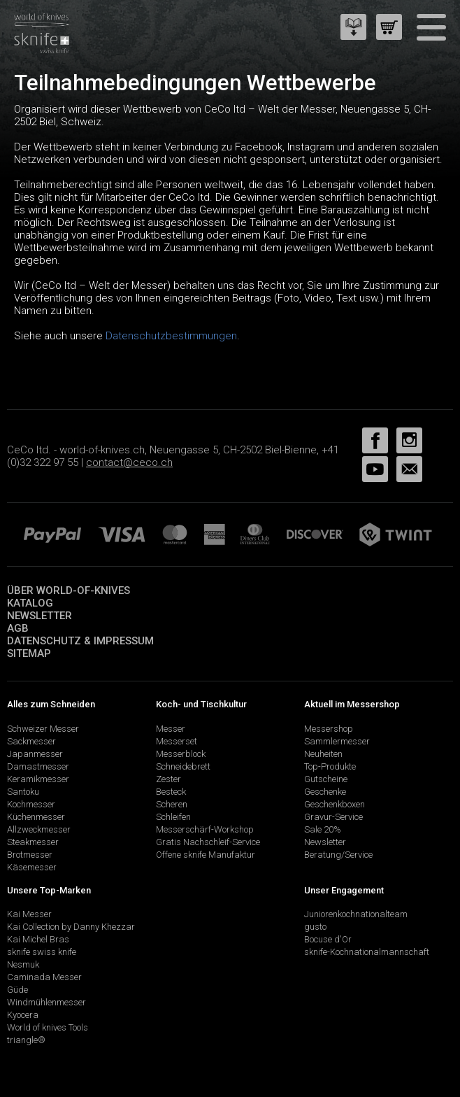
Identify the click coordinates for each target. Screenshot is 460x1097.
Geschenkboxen (334, 804)
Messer (170, 728)
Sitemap (29, 653)
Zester (168, 779)
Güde (17, 989)
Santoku (23, 791)
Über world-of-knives (68, 590)
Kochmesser (31, 804)
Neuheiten (323, 754)
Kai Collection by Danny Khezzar (71, 926)
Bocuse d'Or (328, 939)
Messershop (328, 728)
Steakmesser (33, 842)
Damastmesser (38, 766)
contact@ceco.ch (129, 462)
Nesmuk (23, 964)
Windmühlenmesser (46, 1002)
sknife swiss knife (41, 952)
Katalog (30, 603)
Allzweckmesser (39, 829)
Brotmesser (29, 854)
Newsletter (39, 615)
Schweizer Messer (43, 728)
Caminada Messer (44, 977)
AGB (18, 628)
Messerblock (181, 754)
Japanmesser (35, 754)
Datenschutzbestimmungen (171, 336)
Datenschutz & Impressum (80, 641)
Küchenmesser (36, 817)
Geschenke (325, 791)
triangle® (26, 1040)
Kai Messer (29, 914)
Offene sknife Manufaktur (205, 854)
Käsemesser (32, 867)
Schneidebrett (183, 766)
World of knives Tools (47, 1027)
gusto (315, 926)
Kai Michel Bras (38, 939)
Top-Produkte (330, 766)
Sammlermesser (337, 741)
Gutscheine (325, 779)
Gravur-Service (333, 817)
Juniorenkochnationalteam (356, 914)
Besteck (171, 791)
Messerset (176, 741)
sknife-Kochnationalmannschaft (366, 952)
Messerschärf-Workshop (205, 829)
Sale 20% (322, 829)
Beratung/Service (338, 854)
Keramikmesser (38, 779)
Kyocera (22, 1015)
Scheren (171, 804)
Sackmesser (31, 741)
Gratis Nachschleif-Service (208, 842)
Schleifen (173, 817)
